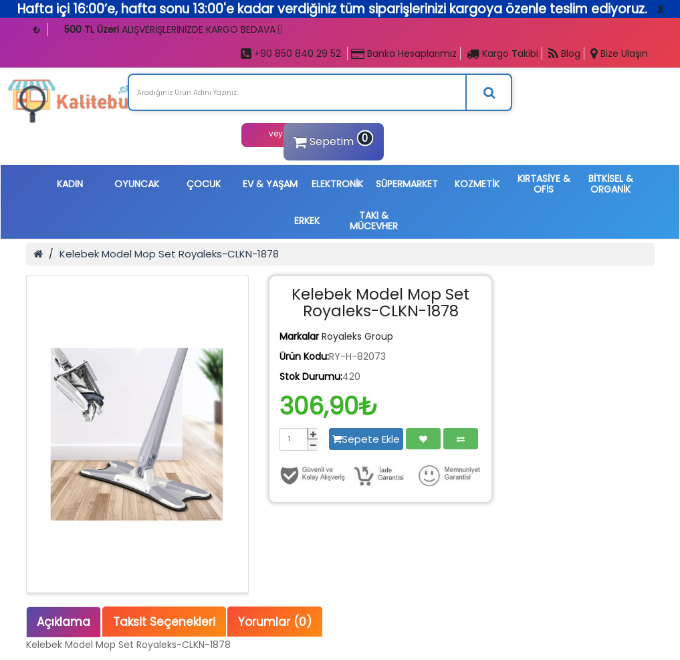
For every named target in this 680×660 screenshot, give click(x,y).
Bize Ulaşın (619, 53)
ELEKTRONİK (337, 184)
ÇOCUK (204, 184)
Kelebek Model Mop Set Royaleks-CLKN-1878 (169, 254)
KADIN (70, 184)
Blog (564, 53)
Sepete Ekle (366, 439)
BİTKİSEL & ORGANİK (610, 184)
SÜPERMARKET (407, 184)
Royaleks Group (357, 336)
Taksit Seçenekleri (164, 622)
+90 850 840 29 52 (291, 53)
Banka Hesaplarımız (404, 53)
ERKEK (307, 220)
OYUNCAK (136, 184)
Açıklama (63, 622)
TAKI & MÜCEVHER (374, 221)
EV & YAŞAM (270, 184)
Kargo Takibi (502, 53)
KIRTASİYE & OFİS (544, 184)
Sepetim (332, 139)
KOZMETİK (477, 184)
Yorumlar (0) (275, 622)
